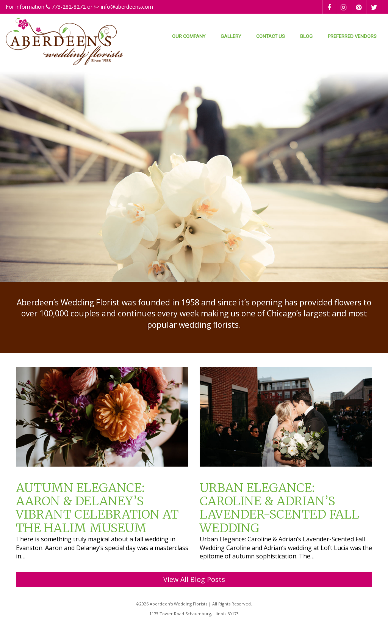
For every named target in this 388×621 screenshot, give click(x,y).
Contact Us (270, 36)
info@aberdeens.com (127, 6)
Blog (306, 36)
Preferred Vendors (352, 36)
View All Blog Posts (194, 579)
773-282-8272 (69, 6)
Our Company (188, 36)
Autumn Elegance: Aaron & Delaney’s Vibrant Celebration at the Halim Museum (97, 508)
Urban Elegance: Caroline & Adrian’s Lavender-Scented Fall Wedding (279, 508)
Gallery (231, 36)
